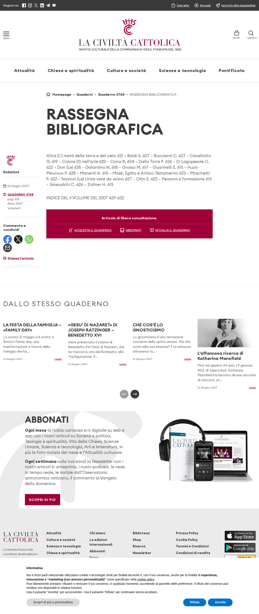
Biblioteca (141, 533)
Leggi (58, 359)
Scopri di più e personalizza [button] (53, 602)
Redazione (11, 172)
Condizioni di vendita (193, 553)
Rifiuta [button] (195, 602)
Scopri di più (42, 499)
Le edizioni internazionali (101, 542)
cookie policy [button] (145, 579)
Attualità (24, 70)
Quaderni (84, 94)
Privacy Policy (187, 533)
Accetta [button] (220, 602)
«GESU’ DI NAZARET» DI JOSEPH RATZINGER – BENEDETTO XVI (92, 330)
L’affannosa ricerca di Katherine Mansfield (220, 355)
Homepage (61, 94)
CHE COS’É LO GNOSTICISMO (149, 327)
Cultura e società (126, 70)
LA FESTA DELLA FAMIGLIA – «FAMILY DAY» (32, 327)
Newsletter (142, 553)
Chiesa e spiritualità (71, 70)
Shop (137, 540)
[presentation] (124, 394)
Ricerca (139, 546)
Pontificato (232, 70)
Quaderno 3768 (111, 94)
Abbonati (97, 551)
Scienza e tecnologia (182, 70)
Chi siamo (97, 533)
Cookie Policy (187, 540)
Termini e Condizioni (192, 546)
